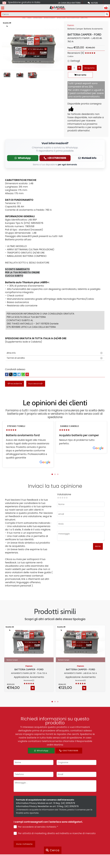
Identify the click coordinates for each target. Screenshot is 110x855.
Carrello (80, 75)
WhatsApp (41, 750)
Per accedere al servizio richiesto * (36, 826)
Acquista (89, 68)
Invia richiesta (24, 844)
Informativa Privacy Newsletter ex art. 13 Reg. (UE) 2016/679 (47, 806)
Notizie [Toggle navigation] (93, 2)
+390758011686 (68, 750)
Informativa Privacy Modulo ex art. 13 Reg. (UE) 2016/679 (45, 803)
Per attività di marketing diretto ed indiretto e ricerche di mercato (55, 833)
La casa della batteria (69, 2)
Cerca (52, 850)
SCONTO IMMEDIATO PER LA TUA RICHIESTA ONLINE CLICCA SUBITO (22, 273)
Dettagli (73, 61)
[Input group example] (53, 14)
